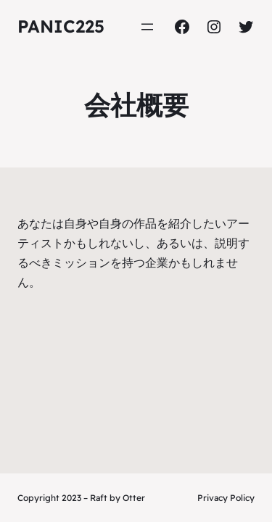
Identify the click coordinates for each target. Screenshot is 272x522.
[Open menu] (147, 27)
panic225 (60, 26)
